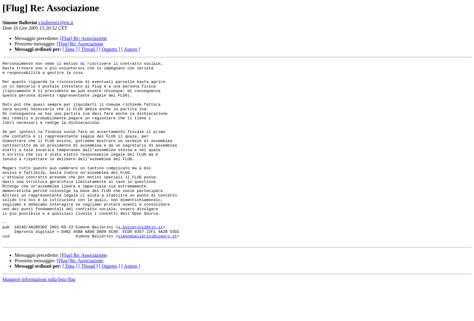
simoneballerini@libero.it (147, 271)
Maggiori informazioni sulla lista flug (38, 315)
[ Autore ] (130, 49)
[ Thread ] (88, 49)
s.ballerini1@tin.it (55, 22)
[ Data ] (70, 49)
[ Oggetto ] (109, 49)
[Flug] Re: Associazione (83, 38)
